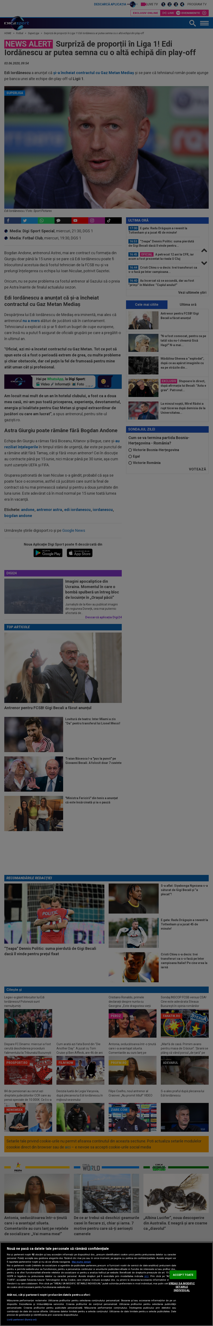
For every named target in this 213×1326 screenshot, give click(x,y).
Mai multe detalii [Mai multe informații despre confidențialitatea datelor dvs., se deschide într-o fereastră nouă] (81, 1262)
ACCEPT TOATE (183, 1274)
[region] (106, 1284)
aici (146, 1276)
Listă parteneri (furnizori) (22, 1319)
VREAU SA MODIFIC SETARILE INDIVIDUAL (182, 1287)
